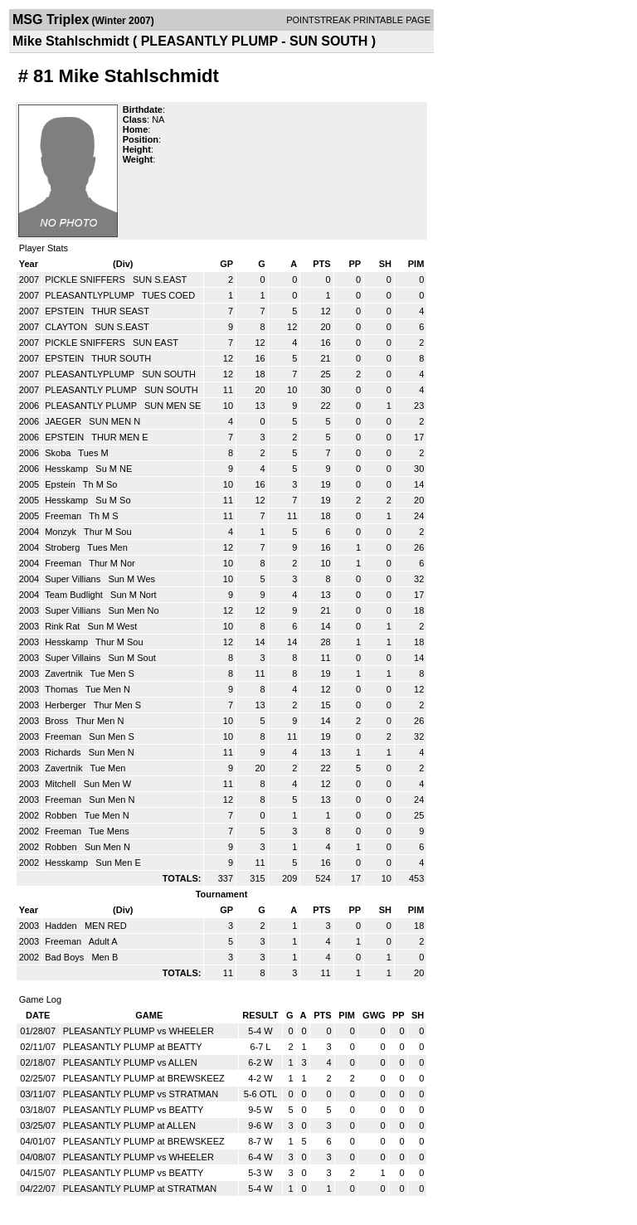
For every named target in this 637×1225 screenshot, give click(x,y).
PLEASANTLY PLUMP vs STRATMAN (140, 1094)
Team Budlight (75, 595)
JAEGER (64, 421)
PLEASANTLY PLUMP (92, 390)
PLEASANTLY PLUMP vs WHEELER (138, 1031)
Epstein (61, 484)
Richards (64, 752)
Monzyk (62, 532)
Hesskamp (67, 469)
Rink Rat (63, 626)
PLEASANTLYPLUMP (91, 295)
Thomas (62, 689)
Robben (62, 815)
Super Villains (74, 658)
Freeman (64, 516)
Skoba (59, 453)
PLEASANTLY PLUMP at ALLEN (129, 1125)
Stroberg (63, 547)
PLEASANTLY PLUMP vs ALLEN (130, 1062)
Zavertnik (65, 673)
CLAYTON (67, 327)
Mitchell (61, 784)
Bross (58, 721)
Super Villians (74, 579)
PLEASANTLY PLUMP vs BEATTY (133, 1110)
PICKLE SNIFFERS (86, 279)
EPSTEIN (65, 311)
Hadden (62, 926)
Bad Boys (65, 957)
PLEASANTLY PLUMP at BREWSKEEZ (144, 1078)
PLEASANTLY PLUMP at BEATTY (132, 1047)
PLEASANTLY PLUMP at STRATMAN (140, 1188)
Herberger (67, 705)
